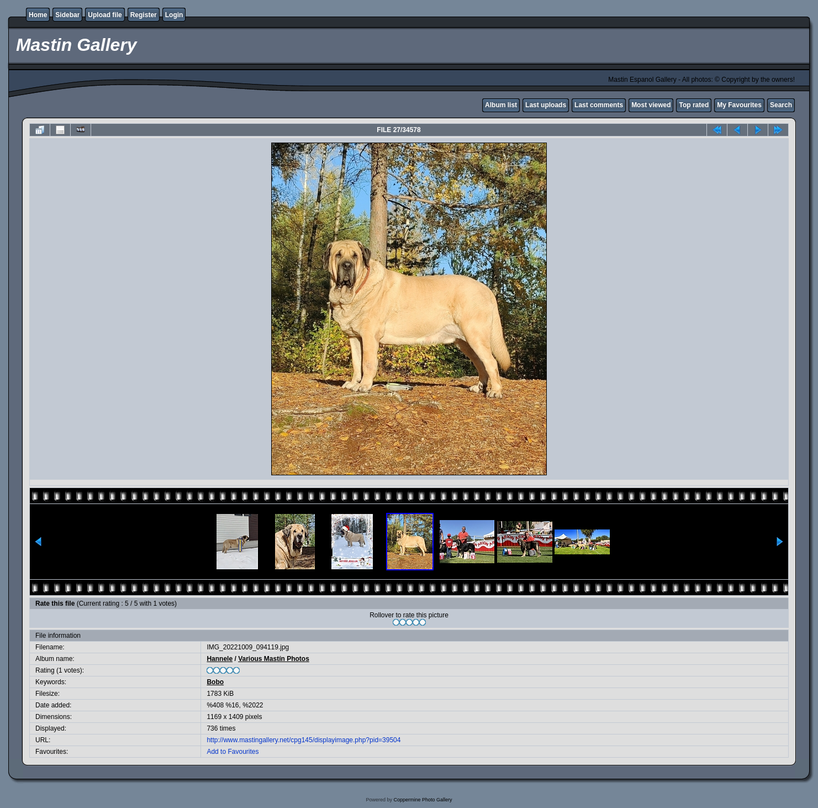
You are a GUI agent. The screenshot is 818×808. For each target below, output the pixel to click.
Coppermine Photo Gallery (422, 799)
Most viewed (651, 105)
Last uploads (545, 105)
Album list (501, 105)
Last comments (598, 105)
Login (174, 15)
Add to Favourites (232, 751)
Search (781, 105)
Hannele (220, 659)
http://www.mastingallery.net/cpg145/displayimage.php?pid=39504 (303, 740)
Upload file (105, 15)
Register (143, 15)
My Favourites (739, 105)
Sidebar (67, 15)
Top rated (694, 105)
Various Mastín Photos (273, 659)
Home (38, 15)
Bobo (215, 682)
